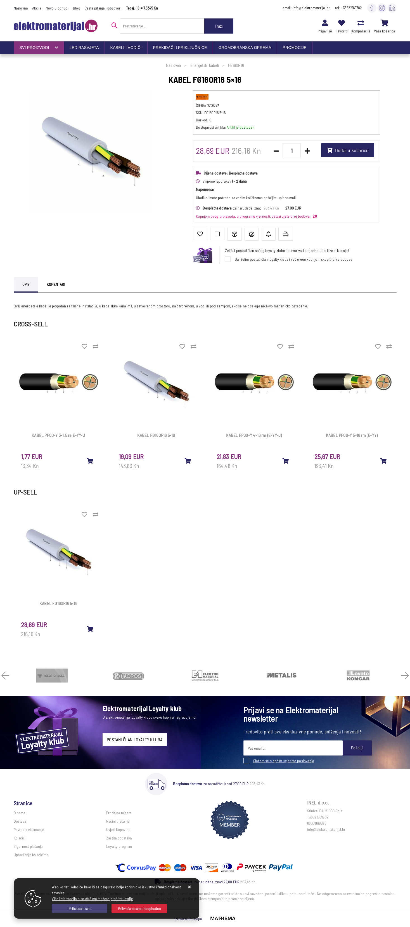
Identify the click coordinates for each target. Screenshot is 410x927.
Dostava (20, 821)
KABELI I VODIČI (126, 47)
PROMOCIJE (295, 47)
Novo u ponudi (57, 8)
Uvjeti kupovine (118, 829)
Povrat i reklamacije (29, 829)
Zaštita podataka (119, 838)
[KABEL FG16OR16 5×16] (90, 628)
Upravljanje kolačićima (31, 854)
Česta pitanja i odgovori (103, 8)
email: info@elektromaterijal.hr (306, 7)
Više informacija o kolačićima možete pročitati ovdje (92, 898)
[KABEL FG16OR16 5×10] (188, 460)
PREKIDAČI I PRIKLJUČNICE (180, 47)
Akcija (36, 8)
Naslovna (21, 8)
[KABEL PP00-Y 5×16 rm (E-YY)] (383, 460)
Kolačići (20, 838)
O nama (19, 812)
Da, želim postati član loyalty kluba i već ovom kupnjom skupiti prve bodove (293, 259)
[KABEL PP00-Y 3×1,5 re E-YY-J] (90, 460)
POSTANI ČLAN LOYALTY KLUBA (134, 739)
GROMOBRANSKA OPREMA (245, 47)
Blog (76, 8)
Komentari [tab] (56, 284)
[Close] (79, 908)
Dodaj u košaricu (348, 150)
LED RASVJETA (84, 47)
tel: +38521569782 (348, 7)
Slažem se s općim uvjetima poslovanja (283, 760)
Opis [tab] (26, 284)
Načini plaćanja (117, 821)
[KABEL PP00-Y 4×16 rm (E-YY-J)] (285, 460)
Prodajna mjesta (118, 812)
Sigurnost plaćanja (28, 846)
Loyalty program (119, 846)
